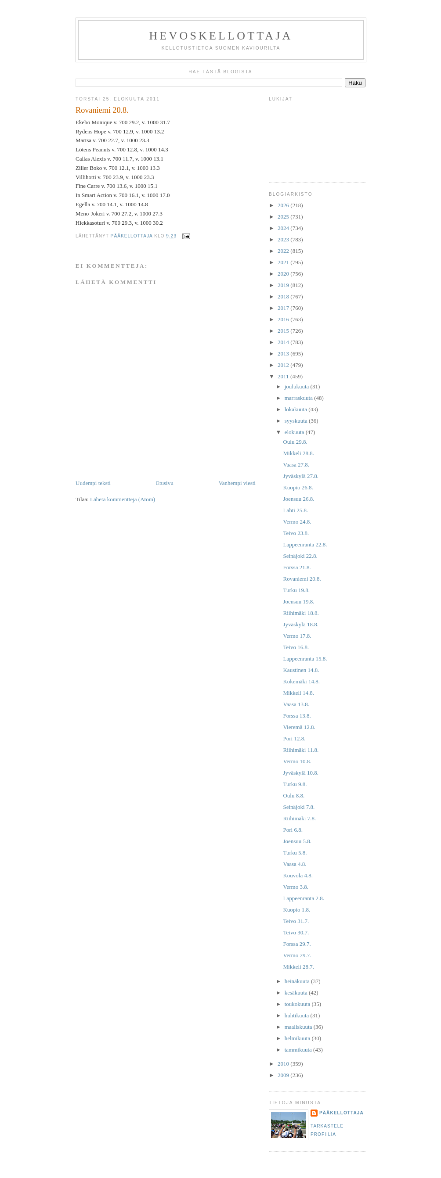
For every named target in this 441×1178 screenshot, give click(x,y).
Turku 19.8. (296, 590)
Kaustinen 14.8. (301, 670)
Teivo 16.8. (296, 647)
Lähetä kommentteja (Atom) (122, 499)
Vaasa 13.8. (296, 704)
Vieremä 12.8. (299, 727)
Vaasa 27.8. (296, 464)
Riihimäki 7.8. (299, 818)
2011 (284, 376)
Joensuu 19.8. (298, 601)
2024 (284, 228)
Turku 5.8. (295, 852)
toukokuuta (298, 1004)
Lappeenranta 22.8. (305, 544)
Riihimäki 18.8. (300, 613)
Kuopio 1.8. (296, 909)
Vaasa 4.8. (294, 864)
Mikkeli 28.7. (298, 966)
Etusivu (165, 483)
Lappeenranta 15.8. (305, 658)
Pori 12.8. (294, 738)
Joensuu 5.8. (297, 841)
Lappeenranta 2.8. (303, 898)
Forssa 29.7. (297, 944)
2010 (284, 1063)
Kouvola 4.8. (298, 875)
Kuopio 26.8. (298, 487)
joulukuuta (298, 386)
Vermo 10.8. (297, 761)
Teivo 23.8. (296, 533)
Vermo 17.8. (297, 635)
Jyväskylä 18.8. (300, 624)
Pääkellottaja (341, 1112)
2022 (284, 251)
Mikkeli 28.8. (298, 453)
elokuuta (295, 432)
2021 (284, 262)
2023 (284, 239)
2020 (284, 273)
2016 (284, 319)
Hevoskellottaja (221, 35)
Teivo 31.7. (296, 921)
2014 (284, 342)
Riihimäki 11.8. (300, 750)
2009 (284, 1075)
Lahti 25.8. (295, 510)
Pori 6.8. (292, 829)
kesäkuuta (297, 992)
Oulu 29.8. (295, 441)
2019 (284, 285)
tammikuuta (299, 1049)
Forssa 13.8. (297, 715)
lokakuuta (297, 409)
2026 (284, 205)
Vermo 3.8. (295, 887)
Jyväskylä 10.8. (300, 772)
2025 (284, 216)
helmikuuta (298, 1038)
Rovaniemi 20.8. (302, 578)
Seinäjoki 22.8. (300, 556)
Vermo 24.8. (297, 521)
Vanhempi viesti (237, 483)
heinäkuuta (298, 981)
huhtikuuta (298, 1015)
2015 (284, 330)
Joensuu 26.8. (298, 499)
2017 (284, 308)
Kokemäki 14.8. (301, 681)
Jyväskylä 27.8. (300, 476)
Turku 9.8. (295, 784)
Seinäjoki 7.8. (298, 807)
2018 (284, 296)
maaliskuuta (299, 1027)
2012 (284, 365)
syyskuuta (297, 420)
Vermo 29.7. (297, 955)
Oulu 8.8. (293, 795)
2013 (284, 353)
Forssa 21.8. (297, 567)
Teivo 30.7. (296, 932)
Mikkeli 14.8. (298, 693)
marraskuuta (299, 398)
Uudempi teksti (93, 483)
